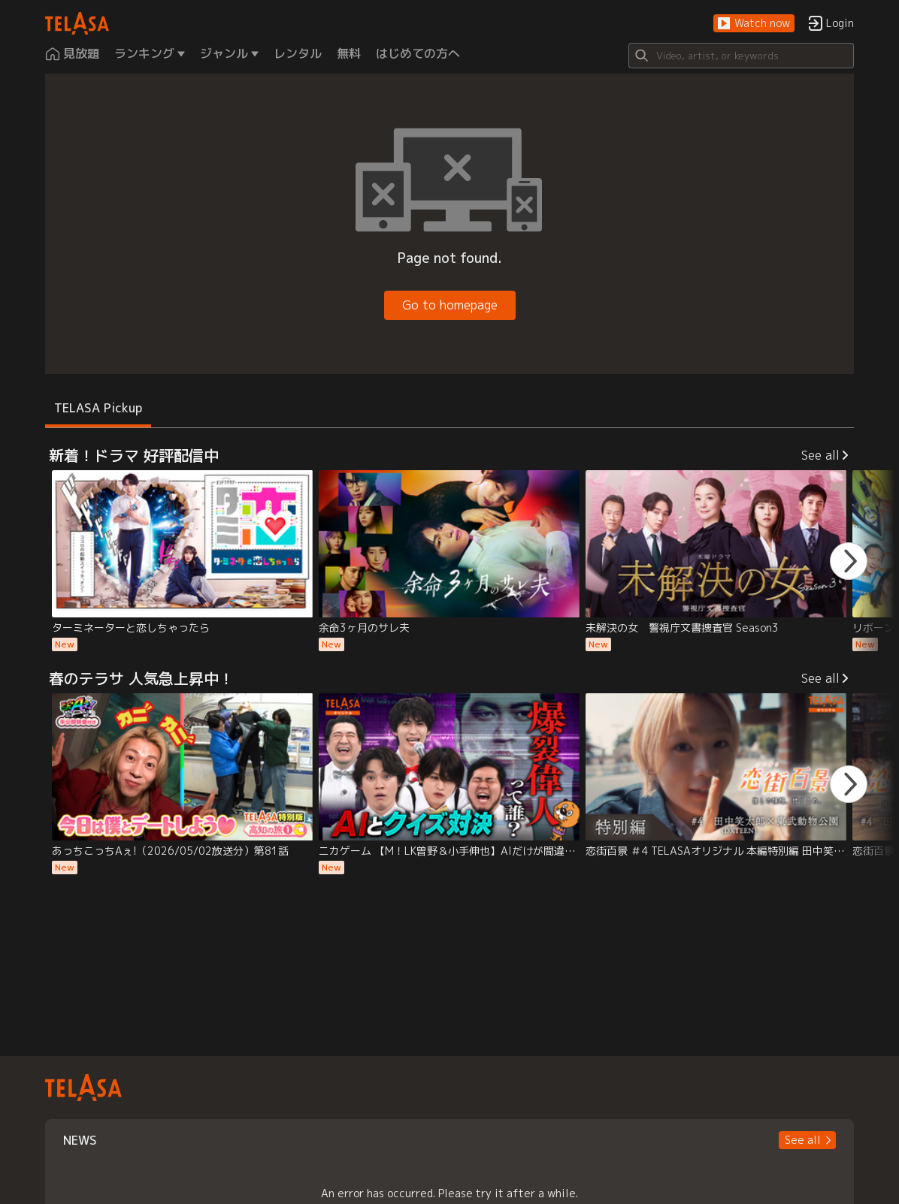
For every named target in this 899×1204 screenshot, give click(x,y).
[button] (754, 23)
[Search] (741, 55)
